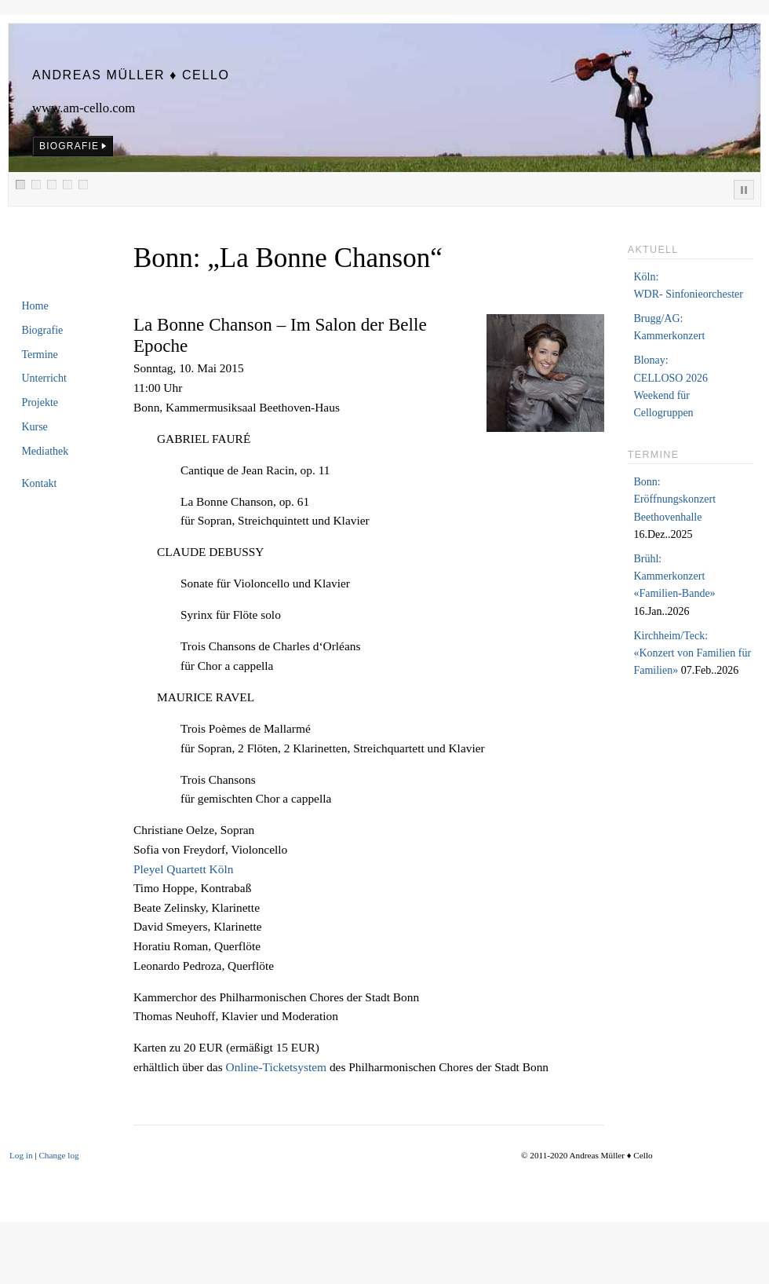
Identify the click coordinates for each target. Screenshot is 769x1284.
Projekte (39, 402)
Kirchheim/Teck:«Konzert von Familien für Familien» (692, 653)
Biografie (42, 330)
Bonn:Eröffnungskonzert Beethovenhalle (674, 499)
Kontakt (38, 483)
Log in (21, 1155)
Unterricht (44, 378)
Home (34, 306)
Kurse (34, 427)
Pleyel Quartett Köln (183, 869)
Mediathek (44, 451)
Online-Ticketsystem (278, 1067)
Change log (58, 1155)
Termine (39, 354)
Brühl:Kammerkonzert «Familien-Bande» (674, 576)
